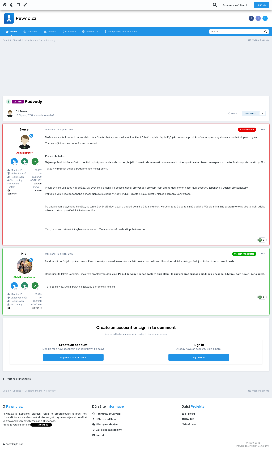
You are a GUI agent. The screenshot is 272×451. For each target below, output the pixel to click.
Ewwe (23, 111)
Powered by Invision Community (252, 446)
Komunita (32, 31)
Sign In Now (199, 357)
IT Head (188, 413)
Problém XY (91, 31)
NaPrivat (189, 424)
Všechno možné (45, 115)
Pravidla (51, 31)
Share (232, 113)
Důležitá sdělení (104, 419)
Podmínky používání (106, 413)
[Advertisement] (136, 71)
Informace (70, 31)
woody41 (37, 307)
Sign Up (262, 4)
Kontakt (98, 435)
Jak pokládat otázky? (107, 429)
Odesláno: (59, 129)
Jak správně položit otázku (122, 31)
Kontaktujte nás (13, 444)
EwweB (38, 183)
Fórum (13, 33)
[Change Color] (25, 4)
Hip (23, 253)
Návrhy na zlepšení (105, 424)
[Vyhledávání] (226, 31)
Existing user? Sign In (237, 5)
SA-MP (188, 419)
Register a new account (73, 357)
